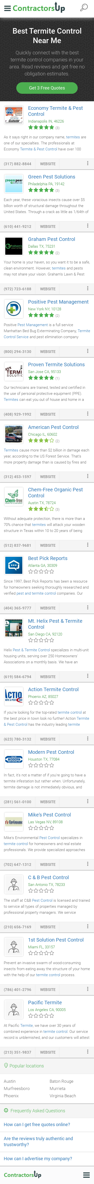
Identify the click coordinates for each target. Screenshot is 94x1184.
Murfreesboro (17, 1088)
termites (73, 137)
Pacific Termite (45, 1002)
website (47, 164)
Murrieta (57, 1088)
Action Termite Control (53, 689)
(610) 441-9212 (17, 226)
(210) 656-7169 (17, 927)
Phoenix (11, 1095)
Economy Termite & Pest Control (55, 111)
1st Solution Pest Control (56, 940)
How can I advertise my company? (38, 1158)
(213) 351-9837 (17, 1052)
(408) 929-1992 (17, 414)
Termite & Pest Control (38, 149)
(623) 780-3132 (17, 739)
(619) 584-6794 (17, 677)
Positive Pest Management (58, 302)
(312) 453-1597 (17, 477)
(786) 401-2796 (17, 989)
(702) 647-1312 (17, 864)
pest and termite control (36, 593)
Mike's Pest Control (49, 815)
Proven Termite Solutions (56, 364)
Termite (26, 1025)
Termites (11, 399)
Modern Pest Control (51, 752)
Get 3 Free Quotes (47, 87)
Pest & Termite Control (31, 650)
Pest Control (49, 838)
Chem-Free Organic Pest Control (55, 493)
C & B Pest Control (48, 877)
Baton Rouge (61, 1081)
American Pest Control (53, 427)
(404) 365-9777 (17, 608)
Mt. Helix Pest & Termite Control (55, 624)
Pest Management (33, 325)
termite (74, 724)
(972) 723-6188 (17, 289)
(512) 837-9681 (17, 545)
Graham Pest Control (51, 239)
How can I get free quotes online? (37, 1124)
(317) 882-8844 (17, 164)
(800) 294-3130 (17, 351)
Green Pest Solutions (51, 177)
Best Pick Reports (47, 558)
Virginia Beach (63, 1095)
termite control (70, 712)
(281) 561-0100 (17, 802)
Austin (10, 1081)
